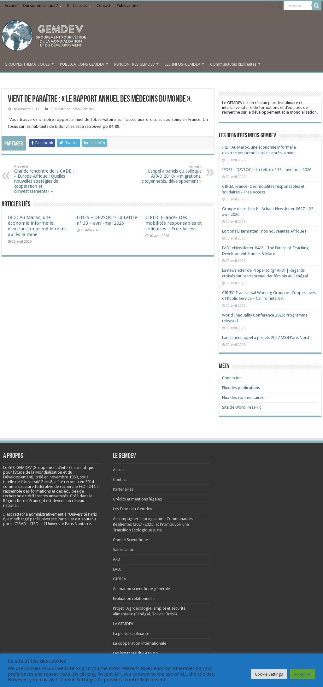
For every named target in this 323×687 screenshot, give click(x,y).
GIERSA (119, 579)
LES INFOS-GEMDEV (182, 64)
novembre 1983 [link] (64, 477)
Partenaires (77, 5)
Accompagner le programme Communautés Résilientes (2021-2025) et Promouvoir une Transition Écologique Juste (153, 524)
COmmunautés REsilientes (233, 64)
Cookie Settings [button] (269, 674)
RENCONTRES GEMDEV (134, 64)
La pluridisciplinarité (131, 633)
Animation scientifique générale (141, 588)
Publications (127, 5)
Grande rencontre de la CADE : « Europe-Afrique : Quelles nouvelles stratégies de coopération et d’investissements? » (46, 179)
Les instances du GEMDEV (135, 653)
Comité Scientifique (130, 539)
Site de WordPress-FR (241, 407)
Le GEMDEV (123, 623)
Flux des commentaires (243, 397)
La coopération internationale (139, 643)
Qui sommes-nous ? (40, 5)
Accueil (11, 5)
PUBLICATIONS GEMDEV (82, 64)
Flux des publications (241, 387)
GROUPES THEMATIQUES (27, 64)
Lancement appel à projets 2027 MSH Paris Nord (265, 337)
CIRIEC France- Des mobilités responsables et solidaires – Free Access (173, 223)
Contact (103, 5)
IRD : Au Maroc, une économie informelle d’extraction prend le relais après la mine (37, 226)
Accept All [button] (302, 674)
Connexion (232, 378)
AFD (116, 559)
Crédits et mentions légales (137, 499)
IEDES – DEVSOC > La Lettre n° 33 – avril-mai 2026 (107, 220)
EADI (117, 569)
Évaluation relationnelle (134, 598)
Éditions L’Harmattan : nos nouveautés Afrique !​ (264, 231)
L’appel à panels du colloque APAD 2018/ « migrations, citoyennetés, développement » (169, 174)
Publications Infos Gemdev (72, 109)
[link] (64, 477)
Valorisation (123, 549)
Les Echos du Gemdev (132, 508)
